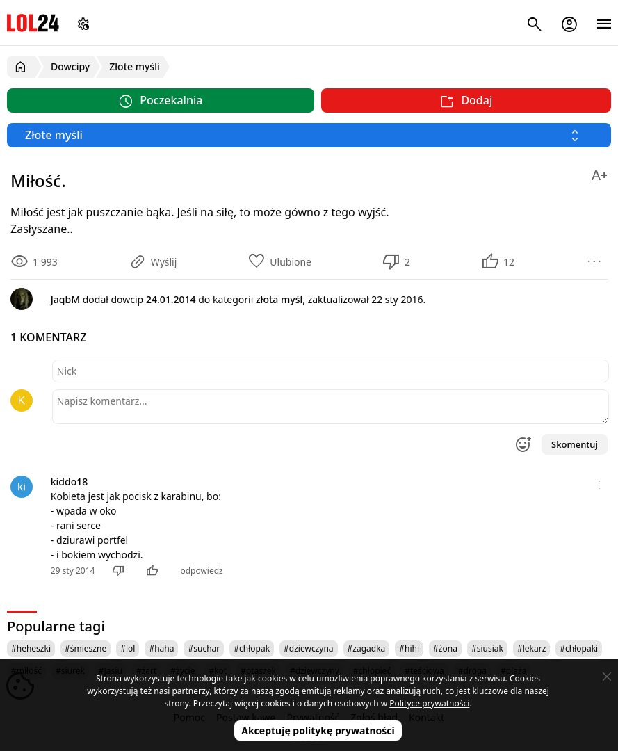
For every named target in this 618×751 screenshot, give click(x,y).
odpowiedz (201, 570)
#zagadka (367, 648)
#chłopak (252, 648)
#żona (445, 648)
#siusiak (487, 648)
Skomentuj (574, 444)
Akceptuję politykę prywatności (318, 730)
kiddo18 (69, 481)
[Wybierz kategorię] (309, 135)
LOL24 (33, 22)
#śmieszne (85, 648)
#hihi (409, 648)
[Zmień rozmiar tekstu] (599, 172)
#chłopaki (579, 648)
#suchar (204, 648)
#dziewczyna (309, 648)
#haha (161, 648)
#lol (127, 648)
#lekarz (531, 648)
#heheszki (31, 648)
